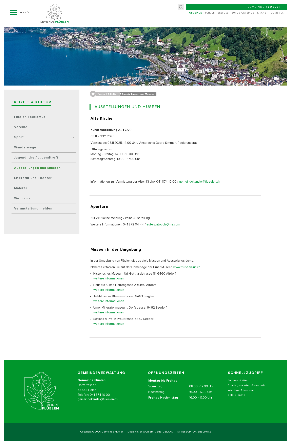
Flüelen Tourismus (29, 116)
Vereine (20, 127)
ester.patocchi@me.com (163, 224)
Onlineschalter (238, 386)
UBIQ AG (168, 431)
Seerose (223, 13)
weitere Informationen (108, 278)
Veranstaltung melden (33, 208)
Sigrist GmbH (145, 431)
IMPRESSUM (184, 431)
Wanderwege (25, 147)
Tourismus (276, 13)
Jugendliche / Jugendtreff (36, 157)
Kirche (261, 13)
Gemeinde (195, 13)
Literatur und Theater (33, 178)
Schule (210, 13)
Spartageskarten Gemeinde (247, 391)
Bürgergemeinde (243, 13)
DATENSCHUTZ (202, 431)
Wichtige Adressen (241, 396)
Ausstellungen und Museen (37, 167)
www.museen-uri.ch (186, 267)
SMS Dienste (236, 401)
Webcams (22, 198)
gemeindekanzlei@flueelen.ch (199, 181)
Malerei (20, 188)
